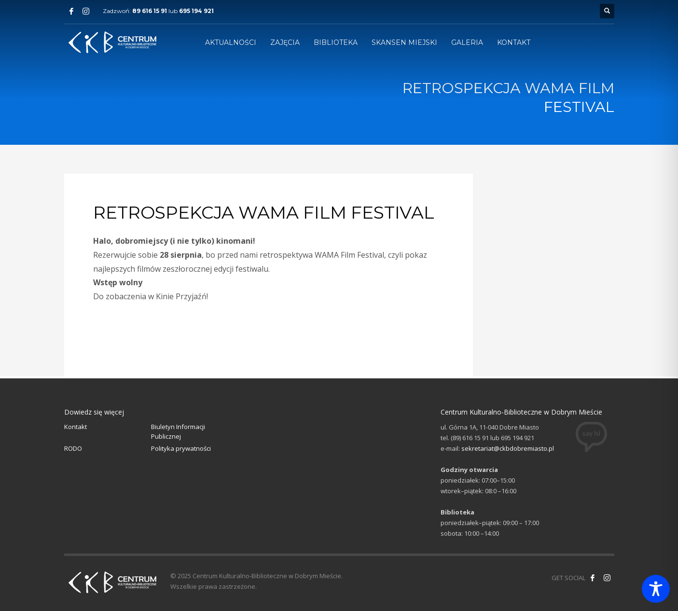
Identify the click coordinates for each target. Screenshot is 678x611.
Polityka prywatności (181, 448)
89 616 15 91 (149, 10)
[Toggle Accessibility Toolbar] (656, 589)
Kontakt (75, 426)
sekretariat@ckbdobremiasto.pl (507, 448)
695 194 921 (196, 10)
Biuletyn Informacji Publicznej (178, 431)
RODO (73, 448)
